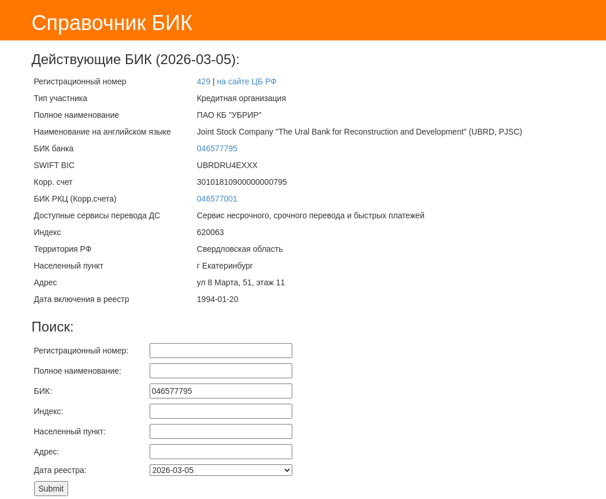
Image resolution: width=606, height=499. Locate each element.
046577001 (217, 198)
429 (203, 81)
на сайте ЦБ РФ (247, 81)
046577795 (217, 148)
